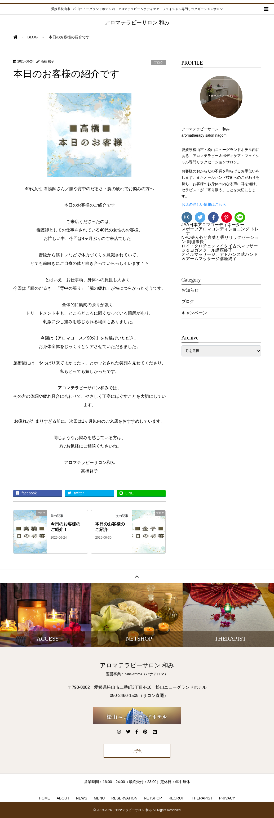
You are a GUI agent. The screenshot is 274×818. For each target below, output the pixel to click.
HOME (44, 798)
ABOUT (63, 798)
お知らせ (190, 290)
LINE (127, 493)
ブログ (158, 62)
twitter (76, 493)
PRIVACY (227, 798)
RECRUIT (177, 798)
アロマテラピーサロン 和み (137, 22)
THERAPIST (202, 798)
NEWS (81, 798)
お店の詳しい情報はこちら (204, 205)
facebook (26, 493)
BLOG (33, 37)
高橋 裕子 (47, 61)
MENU (99, 798)
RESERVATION (124, 798)
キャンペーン (194, 313)
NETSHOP (153, 798)
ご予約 (137, 751)
